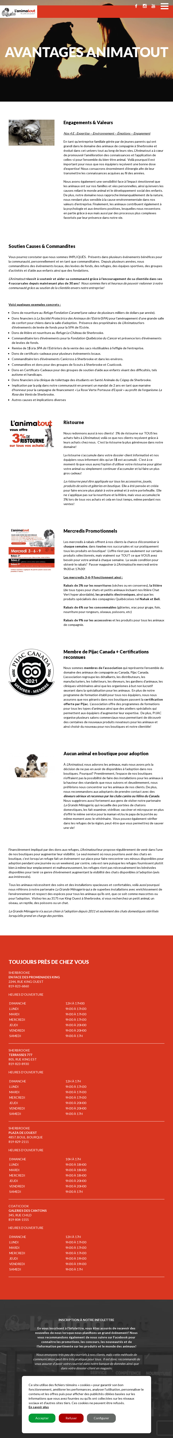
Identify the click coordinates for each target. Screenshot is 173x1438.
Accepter (42, 1418)
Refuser (71, 1418)
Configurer (101, 1418)
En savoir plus (39, 1407)
